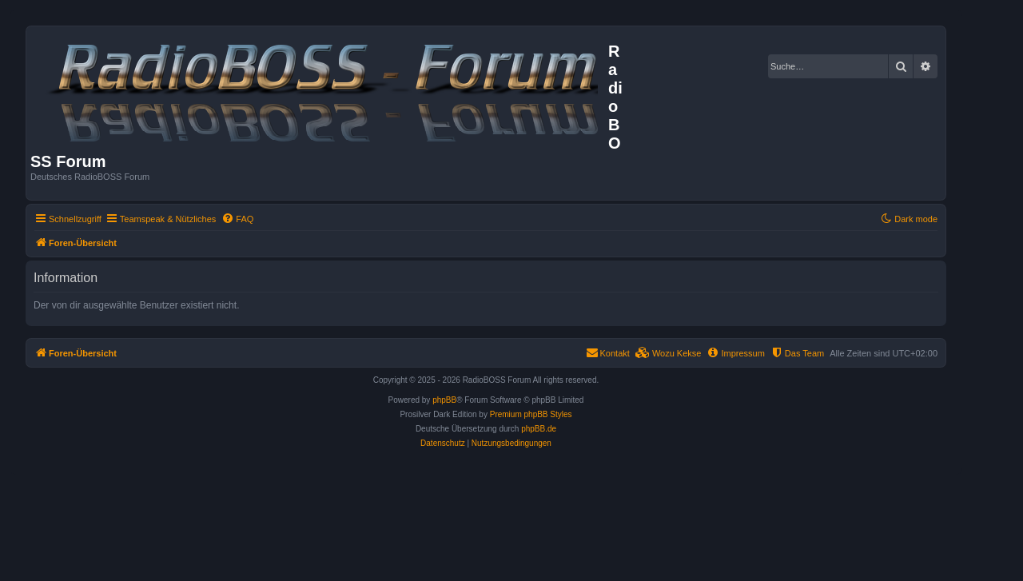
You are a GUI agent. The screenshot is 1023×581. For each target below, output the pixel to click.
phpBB (444, 400)
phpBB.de (538, 428)
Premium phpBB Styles (531, 414)
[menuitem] (237, 219)
